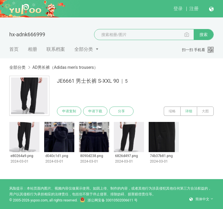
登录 (178, 8)
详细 (188, 111)
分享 (121, 111)
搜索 (203, 34)
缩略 (172, 111)
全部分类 (83, 49)
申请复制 (69, 111)
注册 (194, 8)
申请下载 (95, 111)
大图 (205, 111)
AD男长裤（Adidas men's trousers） (65, 67)
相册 (32, 49)
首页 (14, 49)
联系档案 (55, 49)
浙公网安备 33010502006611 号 (108, 200)
